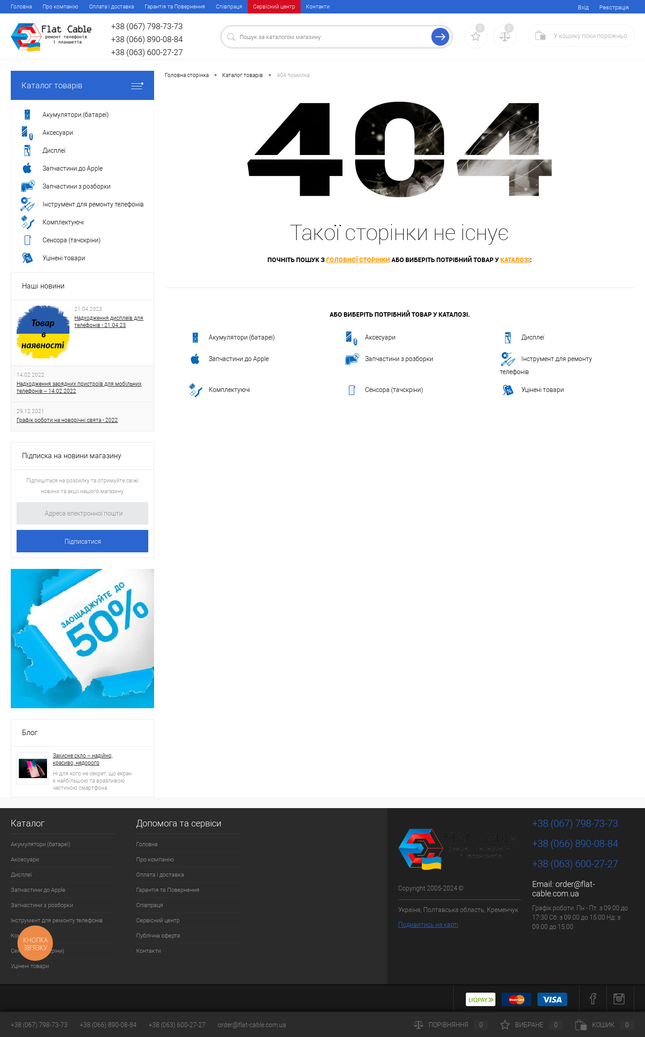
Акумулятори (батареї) (231, 338)
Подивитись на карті (428, 924)
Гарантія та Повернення (175, 7)
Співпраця (229, 7)
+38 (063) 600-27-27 (177, 1024)
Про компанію (60, 7)
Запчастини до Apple (228, 359)
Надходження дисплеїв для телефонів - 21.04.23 (108, 321)
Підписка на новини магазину (71, 456)
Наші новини (43, 286)
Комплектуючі (218, 390)
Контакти (318, 7)
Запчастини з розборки (388, 359)
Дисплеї (522, 338)
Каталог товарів (82, 85)
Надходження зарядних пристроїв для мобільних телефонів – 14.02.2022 (79, 387)
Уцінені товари (532, 390)
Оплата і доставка (111, 7)
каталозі (515, 259)
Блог (30, 732)
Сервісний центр (274, 7)
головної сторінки (358, 259)
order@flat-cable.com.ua (563, 888)
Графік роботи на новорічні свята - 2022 (67, 420)
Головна (21, 7)
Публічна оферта (158, 935)
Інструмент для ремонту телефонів (546, 363)
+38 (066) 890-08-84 (108, 1024)
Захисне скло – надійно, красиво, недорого (82, 759)
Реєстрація (614, 7)
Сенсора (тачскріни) (383, 390)
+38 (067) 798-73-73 (39, 1024)
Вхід (583, 7)
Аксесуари (370, 338)
